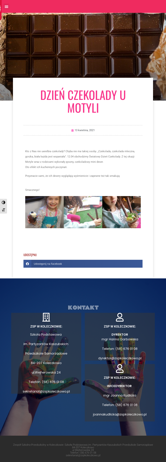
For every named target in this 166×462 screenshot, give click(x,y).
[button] (6, 6)
